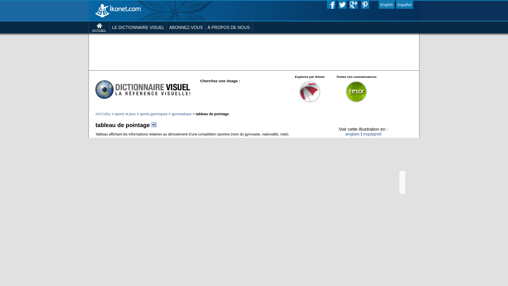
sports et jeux (95, 140)
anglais (375, 165)
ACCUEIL (68, 140)
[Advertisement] (254, 63)
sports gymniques (131, 140)
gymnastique (165, 140)
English (417, 5)
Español (439, 5)
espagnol (400, 165)
